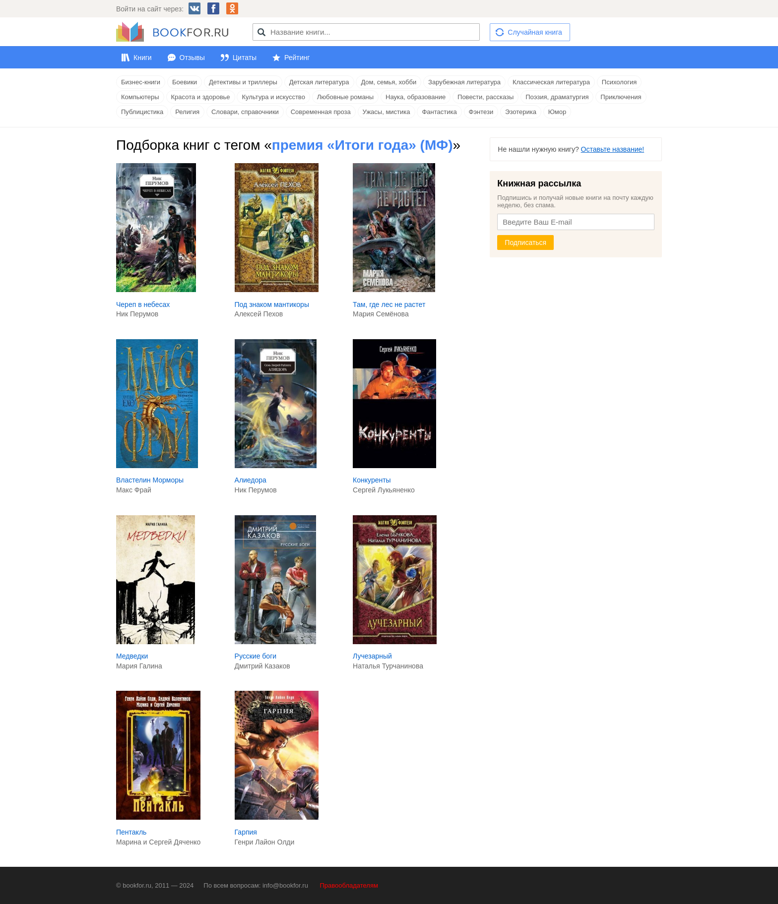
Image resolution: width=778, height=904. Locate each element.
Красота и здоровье (200, 97)
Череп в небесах (143, 304)
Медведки (132, 656)
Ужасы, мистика (386, 112)
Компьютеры (140, 97)
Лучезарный (372, 656)
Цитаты (245, 57)
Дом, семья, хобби (388, 82)
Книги (142, 57)
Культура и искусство (273, 97)
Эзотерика (520, 112)
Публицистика (142, 112)
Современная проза (321, 112)
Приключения (620, 97)
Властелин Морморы (150, 480)
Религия (187, 112)
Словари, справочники (245, 112)
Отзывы (192, 57)
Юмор (557, 112)
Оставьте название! (613, 149)
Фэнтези (481, 112)
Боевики (184, 82)
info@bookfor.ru (285, 885)
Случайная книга (535, 32)
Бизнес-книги (140, 82)
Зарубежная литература (464, 82)
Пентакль (131, 832)
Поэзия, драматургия (556, 97)
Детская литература (319, 82)
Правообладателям (349, 885)
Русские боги (256, 656)
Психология (619, 82)
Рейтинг (297, 57)
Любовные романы (345, 97)
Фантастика (439, 112)
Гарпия (246, 832)
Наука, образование (416, 97)
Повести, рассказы (485, 97)
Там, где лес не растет (389, 304)
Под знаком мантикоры (272, 304)
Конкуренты (372, 480)
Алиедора (250, 480)
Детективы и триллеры (243, 82)
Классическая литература (551, 82)
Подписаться (525, 242)
